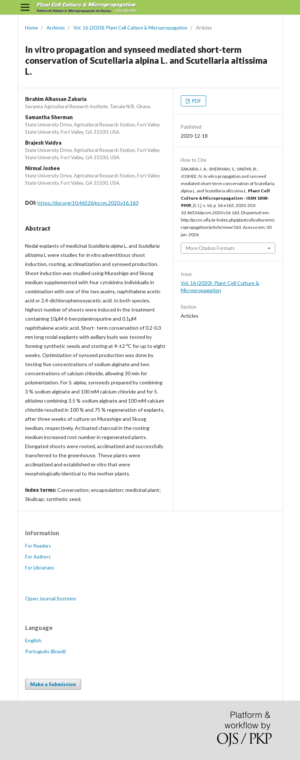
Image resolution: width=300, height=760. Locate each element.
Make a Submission (53, 684)
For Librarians (39, 568)
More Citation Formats (210, 248)
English (33, 640)
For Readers (38, 546)
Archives (56, 28)
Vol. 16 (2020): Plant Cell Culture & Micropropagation (130, 28)
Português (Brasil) (45, 651)
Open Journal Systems (50, 598)
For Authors (38, 557)
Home (31, 28)
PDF (196, 101)
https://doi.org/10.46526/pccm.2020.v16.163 (88, 203)
